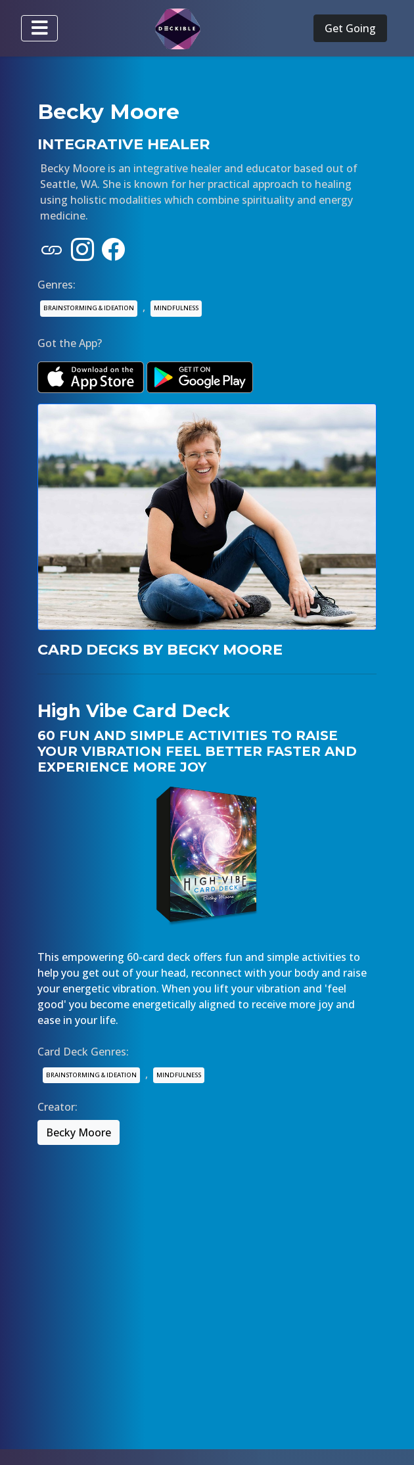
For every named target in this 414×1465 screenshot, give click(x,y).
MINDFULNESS (176, 308)
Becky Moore (78, 1132)
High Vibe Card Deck (133, 711)
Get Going (350, 28)
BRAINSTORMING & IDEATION (88, 308)
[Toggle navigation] (39, 28)
